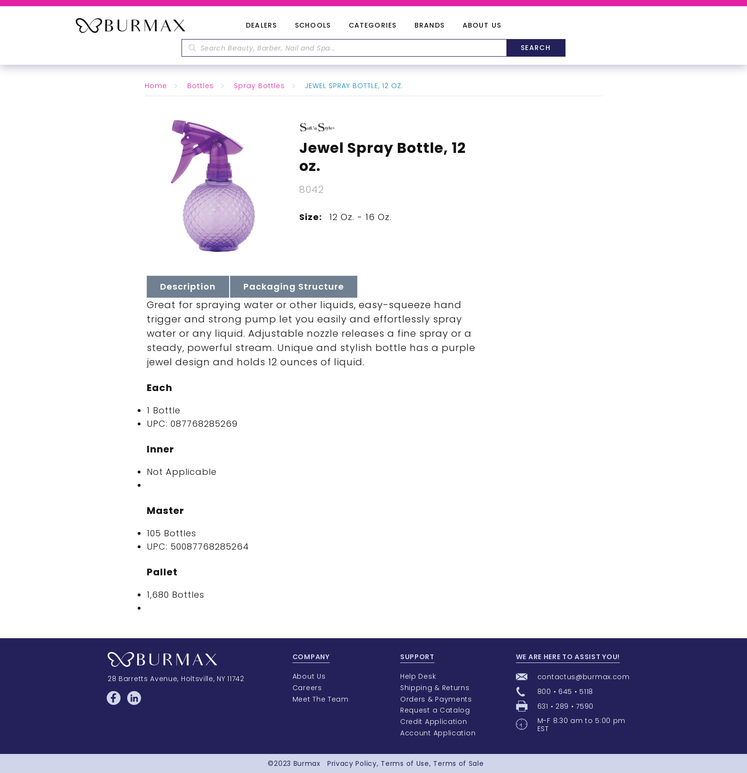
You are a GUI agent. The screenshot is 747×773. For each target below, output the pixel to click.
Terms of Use (405, 763)
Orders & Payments (436, 699)
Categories (372, 25)
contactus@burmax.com (583, 677)
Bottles (200, 85)
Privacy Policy (352, 763)
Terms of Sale (458, 763)
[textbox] (344, 48)
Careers (307, 688)
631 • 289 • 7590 (565, 706)
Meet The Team (321, 699)
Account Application (437, 733)
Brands (429, 25)
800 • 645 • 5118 (565, 691)
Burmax (307, 763)
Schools (313, 25)
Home (156, 85)
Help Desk (418, 676)
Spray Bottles (259, 85)
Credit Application (433, 721)
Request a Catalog (435, 710)
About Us (482, 25)
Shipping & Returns (435, 688)
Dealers (261, 25)
